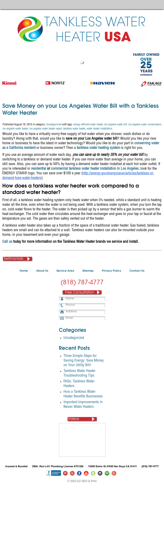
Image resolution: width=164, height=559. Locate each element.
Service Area (65, 271)
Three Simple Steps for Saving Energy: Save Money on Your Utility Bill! (83, 360)
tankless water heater (74, 128)
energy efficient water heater (88, 124)
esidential (39, 169)
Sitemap (88, 271)
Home (24, 271)
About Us (42, 271)
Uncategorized (53, 124)
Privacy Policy (111, 271)
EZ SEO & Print (86, 481)
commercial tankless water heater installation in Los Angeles (95, 169)
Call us (7, 242)
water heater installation (99, 128)
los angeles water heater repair (45, 128)
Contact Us (136, 271)
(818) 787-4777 (82, 283)
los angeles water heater (15, 128)
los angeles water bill (115, 124)
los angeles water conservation (144, 124)
